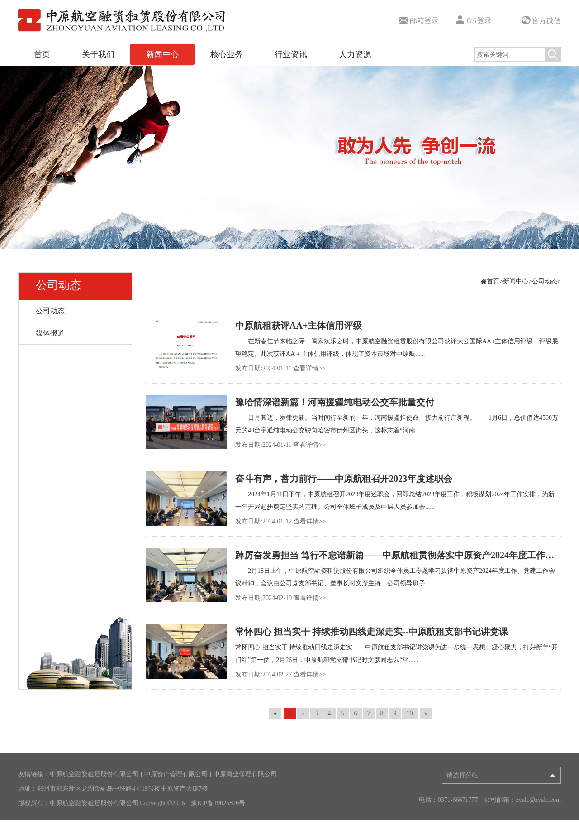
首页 (42, 54)
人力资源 (355, 54)
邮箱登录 (418, 19)
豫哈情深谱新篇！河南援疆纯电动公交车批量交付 (334, 402)
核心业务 (226, 54)
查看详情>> (309, 368)
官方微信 (540, 20)
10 (410, 713)
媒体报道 (50, 333)
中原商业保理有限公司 (245, 774)
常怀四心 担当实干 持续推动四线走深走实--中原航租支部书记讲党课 (371, 632)
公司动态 (58, 285)
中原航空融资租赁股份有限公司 (94, 774)
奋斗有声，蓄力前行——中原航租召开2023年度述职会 (343, 479)
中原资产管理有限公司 (176, 774)
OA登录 (472, 19)
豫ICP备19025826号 (218, 803)
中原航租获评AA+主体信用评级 (298, 326)
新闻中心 (162, 54)
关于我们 (98, 54)
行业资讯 (291, 54)
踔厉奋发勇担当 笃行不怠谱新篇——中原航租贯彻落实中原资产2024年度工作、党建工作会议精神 (398, 555)
